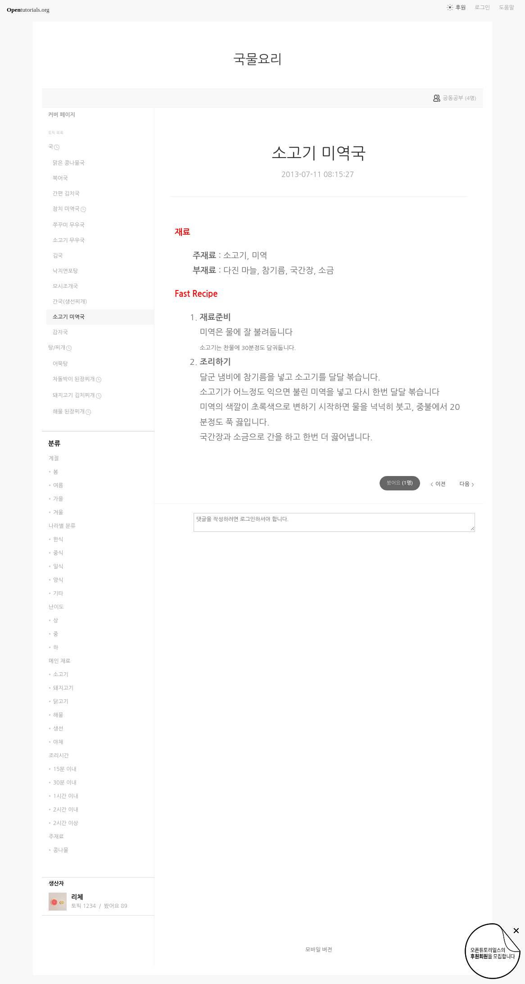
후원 (461, 7)
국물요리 (261, 59)
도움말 (506, 7)
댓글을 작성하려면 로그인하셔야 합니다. (334, 522)
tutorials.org (28, 9)
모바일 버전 (318, 949)
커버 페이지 (61, 115)
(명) (400, 483)
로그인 (482, 7)
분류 (54, 443)
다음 (464, 484)
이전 (440, 484)
